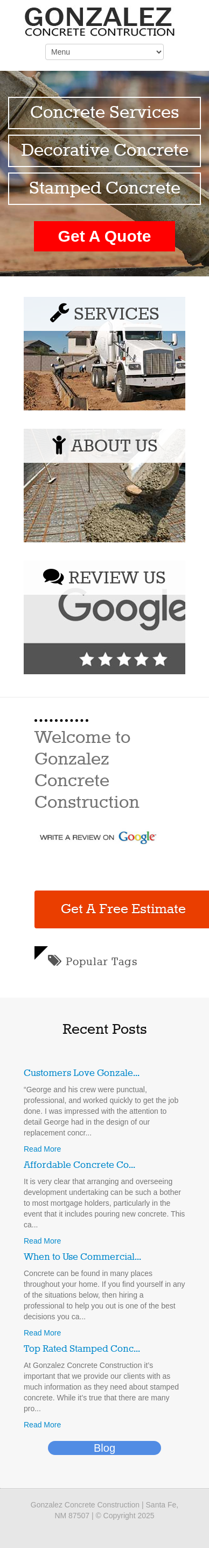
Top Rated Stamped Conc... (82, 1349)
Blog (104, 1448)
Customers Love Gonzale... (82, 1073)
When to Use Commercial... (82, 1257)
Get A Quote (104, 236)
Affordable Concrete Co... (79, 1165)
